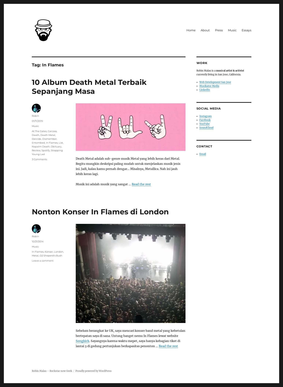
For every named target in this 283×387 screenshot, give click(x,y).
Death (35, 135)
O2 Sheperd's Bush (51, 255)
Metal (35, 255)
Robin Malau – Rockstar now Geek (52, 371)
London (58, 251)
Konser (49, 251)
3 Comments (39, 159)
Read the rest (141, 184)
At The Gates (39, 131)
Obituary (56, 146)
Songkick (82, 341)
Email (202, 154)
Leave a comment (42, 260)
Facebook (205, 120)
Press (219, 30)
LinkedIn (204, 89)
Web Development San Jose (215, 82)
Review (36, 150)
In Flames (52, 142)
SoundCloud (206, 127)
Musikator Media (209, 86)
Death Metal (47, 135)
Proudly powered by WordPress (93, 371)
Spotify (46, 150)
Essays (246, 30)
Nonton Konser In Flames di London (100, 211)
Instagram (205, 116)
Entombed (38, 142)
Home (191, 30)
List (61, 142)
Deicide (36, 138)
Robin (35, 115)
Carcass (52, 131)
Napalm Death (41, 146)
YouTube (204, 123)
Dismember (49, 138)
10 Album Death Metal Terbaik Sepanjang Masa (89, 87)
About (205, 30)
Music (232, 30)
